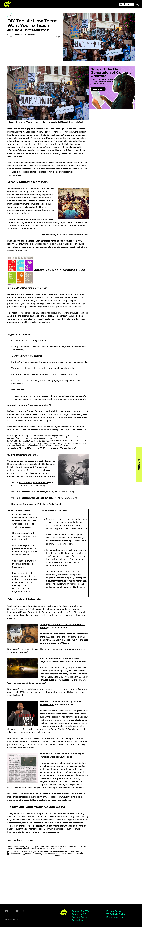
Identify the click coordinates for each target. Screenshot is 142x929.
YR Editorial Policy (61, 916)
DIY (13, 17)
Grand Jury (32, 524)
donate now (106, 95)
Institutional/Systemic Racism (37, 502)
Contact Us (23, 922)
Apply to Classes (26, 919)
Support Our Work (27, 913)
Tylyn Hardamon (32, 43)
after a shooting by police (46, 517)
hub (54, 635)
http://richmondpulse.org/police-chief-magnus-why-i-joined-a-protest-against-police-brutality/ (47, 892)
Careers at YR (24, 916)
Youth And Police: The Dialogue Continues (64, 789)
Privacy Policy (59, 913)
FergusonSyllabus (60, 151)
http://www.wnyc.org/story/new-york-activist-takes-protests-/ (37, 897)
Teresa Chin (18, 43)
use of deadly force (46, 511)
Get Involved (126, 4)
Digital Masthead (61, 919)
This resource (18, 320)
